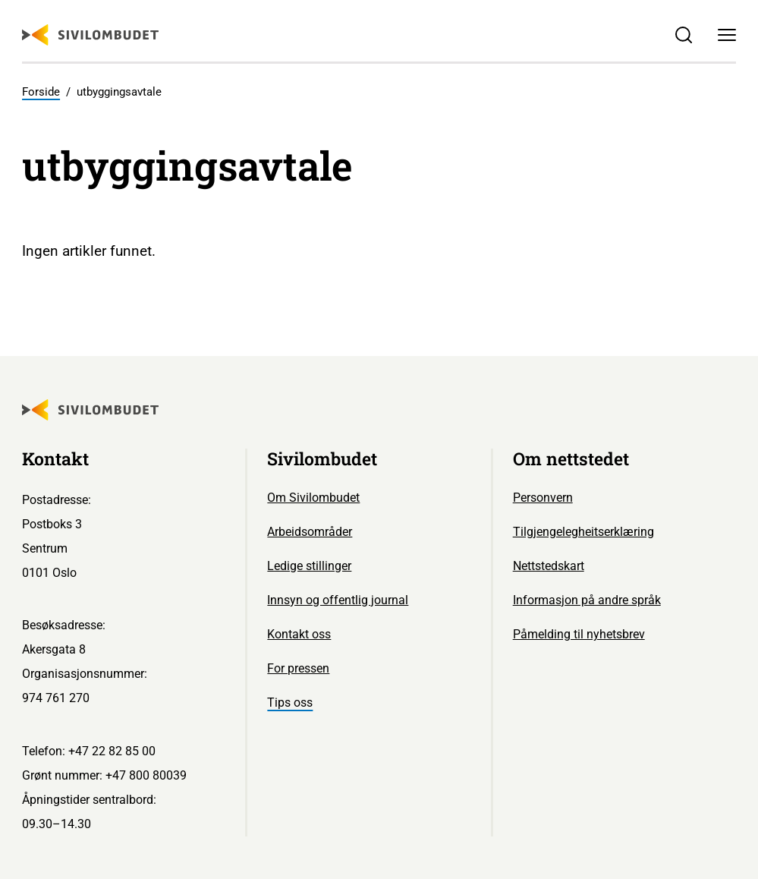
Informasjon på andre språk (587, 600)
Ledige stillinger (309, 566)
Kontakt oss (299, 634)
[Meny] (727, 35)
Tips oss (290, 702)
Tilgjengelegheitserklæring (583, 532)
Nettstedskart (548, 566)
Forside (41, 92)
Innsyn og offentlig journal (337, 600)
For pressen (298, 668)
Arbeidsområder (309, 532)
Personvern (543, 497)
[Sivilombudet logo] (90, 35)
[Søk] (684, 35)
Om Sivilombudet (313, 497)
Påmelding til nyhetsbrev (579, 634)
